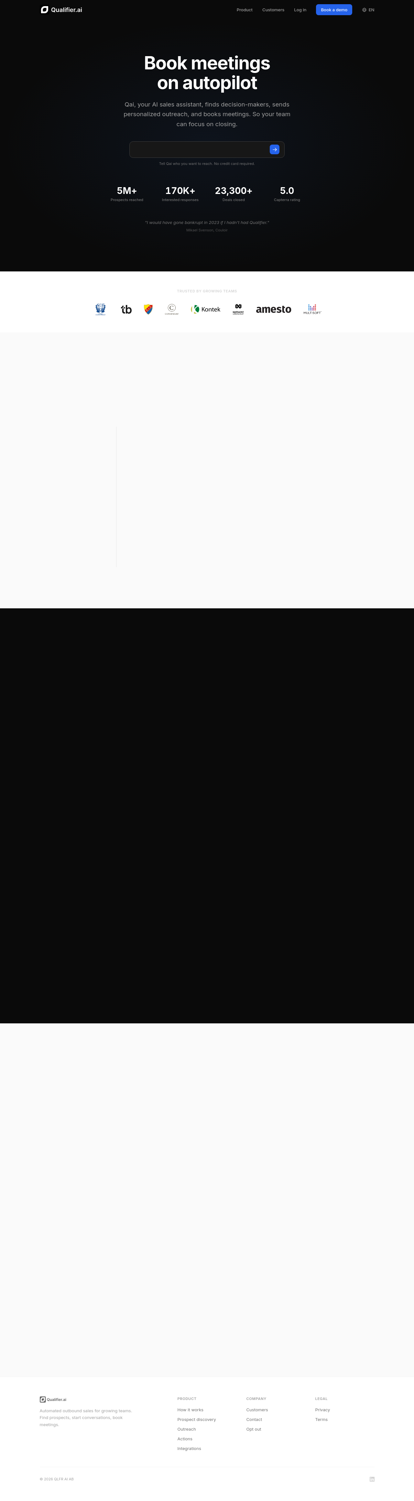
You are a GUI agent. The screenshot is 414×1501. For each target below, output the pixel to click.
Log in (300, 9)
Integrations (189, 1448)
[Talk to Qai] (274, 149)
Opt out (253, 1429)
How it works (191, 1409)
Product (245, 9)
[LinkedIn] (372, 1479)
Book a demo (334, 9)
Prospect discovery (197, 1419)
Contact (254, 1419)
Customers (273, 9)
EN (368, 9)
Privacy (322, 1409)
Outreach (187, 1429)
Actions (185, 1438)
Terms (321, 1419)
